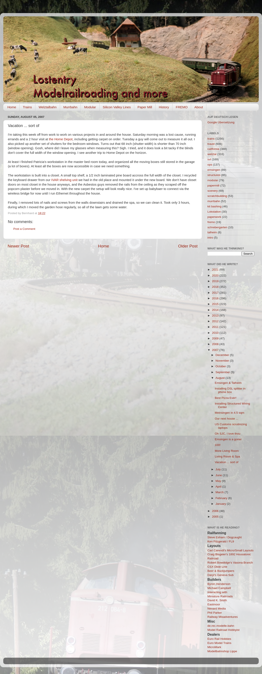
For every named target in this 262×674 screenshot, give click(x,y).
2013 (215, 315)
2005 (215, 516)
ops (209, 164)
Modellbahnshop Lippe (222, 651)
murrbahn (213, 201)
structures (213, 175)
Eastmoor (213, 604)
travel (211, 144)
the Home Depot (60, 139)
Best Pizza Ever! (225, 398)
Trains (27, 107)
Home (11, 107)
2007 (215, 350)
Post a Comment (24, 228)
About (198, 107)
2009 (215, 338)
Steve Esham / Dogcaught (224, 537)
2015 (215, 304)
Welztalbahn (48, 107)
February (221, 498)
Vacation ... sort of (226, 462)
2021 (215, 269)
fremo (211, 222)
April (218, 486)
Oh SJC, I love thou (227, 433)
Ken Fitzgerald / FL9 (220, 541)
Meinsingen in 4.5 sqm (229, 412)
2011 (215, 327)
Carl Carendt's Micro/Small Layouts (230, 550)
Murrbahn (70, 107)
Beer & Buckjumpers (220, 570)
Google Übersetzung (220, 122)
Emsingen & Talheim (228, 382)
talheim (212, 232)
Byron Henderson (218, 584)
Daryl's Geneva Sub (220, 575)
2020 (215, 275)
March (219, 492)
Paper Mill (145, 107)
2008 (215, 344)
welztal (211, 154)
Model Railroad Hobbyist (223, 630)
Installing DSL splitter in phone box (230, 390)
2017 (215, 292)
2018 (215, 286)
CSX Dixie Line (217, 566)
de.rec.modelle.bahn (220, 625)
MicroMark (214, 647)
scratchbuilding (217, 196)
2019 (215, 281)
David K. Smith (217, 600)
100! (218, 445)
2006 (215, 511)
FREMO (182, 107)
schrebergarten (217, 227)
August (220, 377)
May (218, 481)
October (221, 366)
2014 (215, 310)
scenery (212, 190)
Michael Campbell (219, 588)
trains (211, 138)
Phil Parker (214, 612)
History (164, 107)
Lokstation (214, 211)
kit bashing (214, 206)
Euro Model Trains (219, 643)
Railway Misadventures (222, 616)
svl (209, 159)
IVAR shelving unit (64, 180)
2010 (215, 332)
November (222, 360)
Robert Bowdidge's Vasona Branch (230, 562)
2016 (215, 298)
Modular (90, 107)
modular (212, 180)
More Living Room (227, 450)
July (218, 469)
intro (210, 237)
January (221, 503)
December (222, 355)
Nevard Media (216, 608)
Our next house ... (226, 418)
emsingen (213, 169)
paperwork (214, 216)
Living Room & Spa (227, 456)
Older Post (188, 246)
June (219, 475)
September (223, 372)
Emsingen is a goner (228, 439)
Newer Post (18, 246)
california (213, 149)
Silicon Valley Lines (117, 107)
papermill (213, 185)
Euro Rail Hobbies (219, 638)
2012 (215, 321)
